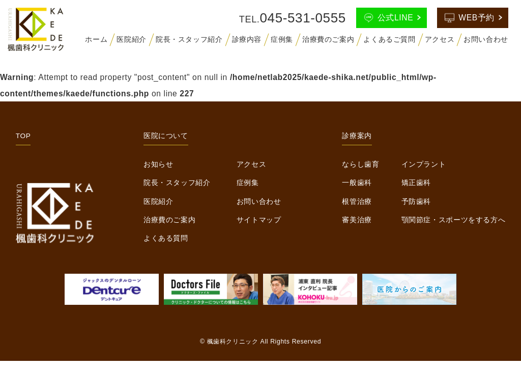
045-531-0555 (303, 17)
